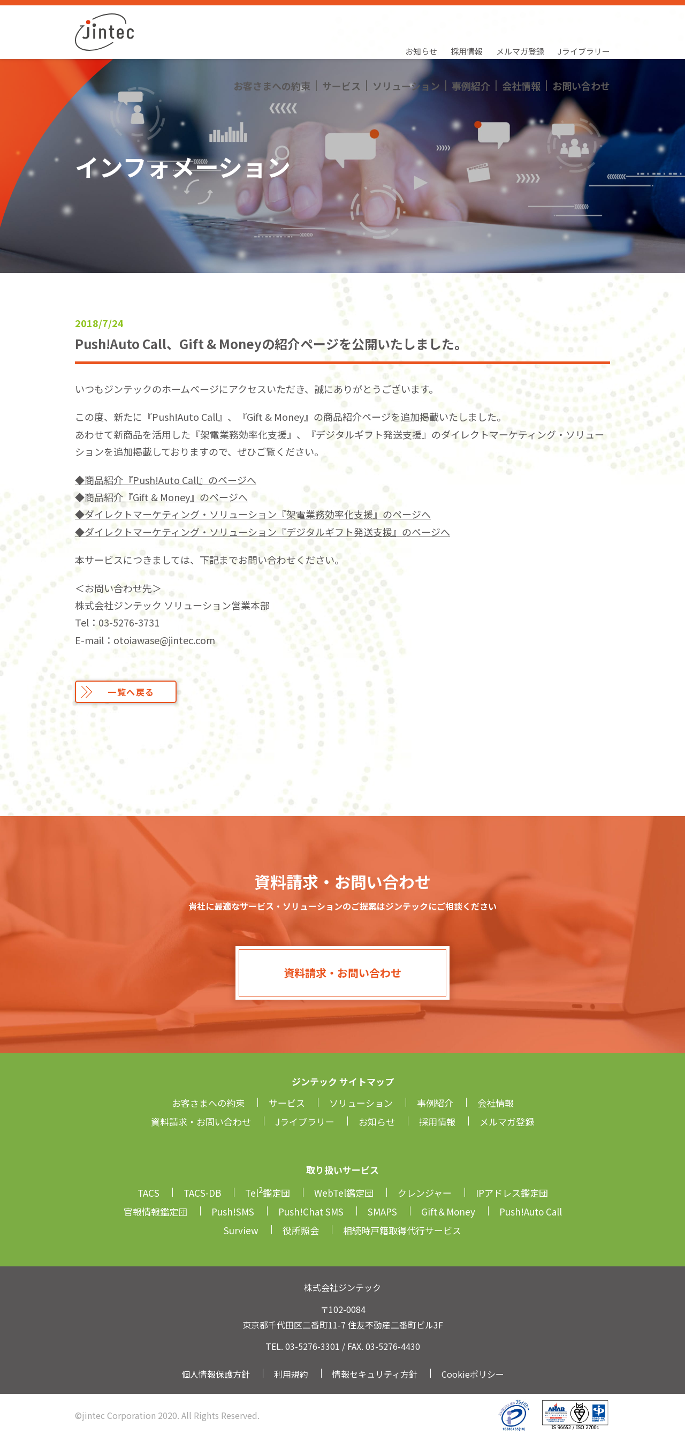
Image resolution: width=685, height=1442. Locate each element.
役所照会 (301, 1230)
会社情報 (521, 40)
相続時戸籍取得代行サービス (402, 1230)
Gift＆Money (448, 1211)
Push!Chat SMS (311, 1211)
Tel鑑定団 (267, 1192)
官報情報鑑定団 (155, 1211)
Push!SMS (232, 1211)
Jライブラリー (584, 19)
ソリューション (406, 40)
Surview (241, 1230)
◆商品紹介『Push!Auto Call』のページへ (165, 480)
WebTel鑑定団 (344, 1192)
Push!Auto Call (530, 1211)
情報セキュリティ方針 (374, 1374)
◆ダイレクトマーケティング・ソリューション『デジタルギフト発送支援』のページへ (262, 532)
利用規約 (291, 1374)
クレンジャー (425, 1192)
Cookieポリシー (473, 1374)
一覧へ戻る (131, 691)
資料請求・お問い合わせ (342, 972)
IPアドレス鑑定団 (512, 1192)
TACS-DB (202, 1192)
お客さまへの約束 (271, 40)
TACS (148, 1192)
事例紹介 (471, 40)
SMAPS (382, 1211)
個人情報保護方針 (215, 1374)
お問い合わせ (581, 40)
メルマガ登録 (520, 19)
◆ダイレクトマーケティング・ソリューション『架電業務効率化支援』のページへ (253, 514)
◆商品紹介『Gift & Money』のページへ (161, 497)
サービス (341, 40)
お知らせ (421, 19)
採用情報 (467, 19)
